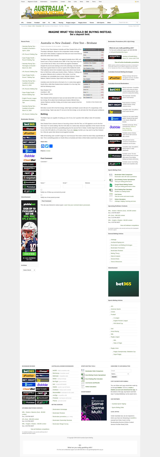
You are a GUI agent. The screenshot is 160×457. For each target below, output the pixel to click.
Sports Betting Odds (118, 407)
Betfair (76, 130)
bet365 (55, 370)
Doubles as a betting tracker (122, 191)
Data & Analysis (115, 256)
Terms (94, 1)
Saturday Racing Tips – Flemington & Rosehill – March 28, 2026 (29, 66)
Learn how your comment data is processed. (77, 205)
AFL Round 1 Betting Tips (29, 114)
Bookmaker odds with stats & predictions (126, 176)
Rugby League (70, 22)
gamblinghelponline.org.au (120, 52)
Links (75, 1)
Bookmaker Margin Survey (60, 424)
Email (65, 183)
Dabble (55, 387)
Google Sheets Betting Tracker (124, 184)
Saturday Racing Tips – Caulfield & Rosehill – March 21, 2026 (29, 83)
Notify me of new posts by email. (50, 197)
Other (109, 22)
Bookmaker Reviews (117, 250)
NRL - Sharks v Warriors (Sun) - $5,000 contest (122, 210)
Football (37, 22)
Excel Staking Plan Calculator (123, 189)
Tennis (92, 22)
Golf (44, 22)
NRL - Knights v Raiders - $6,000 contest (120, 220)
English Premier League (121, 320)
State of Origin (118, 343)
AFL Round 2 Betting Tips (29, 89)
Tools (100, 1)
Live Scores (118, 194)
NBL (54, 22)
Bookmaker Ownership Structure (62, 420)
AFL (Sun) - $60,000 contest (116, 215)
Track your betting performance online (125, 186)
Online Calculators (120, 199)
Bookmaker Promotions (118, 248)
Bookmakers (43, 1)
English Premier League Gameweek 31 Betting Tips (29, 100)
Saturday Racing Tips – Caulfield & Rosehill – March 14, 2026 (29, 108)
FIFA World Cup (118, 323)
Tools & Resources (116, 261)
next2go (55, 395)
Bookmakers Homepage (60, 409)
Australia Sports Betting (86, 437)
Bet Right (55, 381)
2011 (33, 26)
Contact (63, 1)
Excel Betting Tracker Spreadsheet (125, 179)
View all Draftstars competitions (129, 225)
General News (115, 259)
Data (69, 1)
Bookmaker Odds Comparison (123, 174)
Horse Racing (115, 331)
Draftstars (55, 389)
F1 (49, 22)
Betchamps (56, 373)
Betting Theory (115, 253)
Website (87, 183)
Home (29, 26)
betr (54, 384)
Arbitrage (113, 239)
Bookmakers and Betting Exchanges (121, 245)
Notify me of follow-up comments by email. (53, 192)
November (38, 26)
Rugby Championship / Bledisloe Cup (125, 351)
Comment (44, 161)
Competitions (54, 1)
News (81, 1)
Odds (87, 1)
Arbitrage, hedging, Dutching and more (125, 201)
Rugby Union (82, 22)
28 (43, 26)
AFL (22, 22)
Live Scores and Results (93, 383)
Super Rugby (117, 354)
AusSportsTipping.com (117, 242)
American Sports (116, 309)
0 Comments (65, 46)
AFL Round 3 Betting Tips (29, 71)
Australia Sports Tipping (119, 404)
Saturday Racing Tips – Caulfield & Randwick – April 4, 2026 (29, 48)
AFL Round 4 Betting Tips (29, 54)
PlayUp (55, 401)
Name (43, 183)
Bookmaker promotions (59, 416)
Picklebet (55, 398)
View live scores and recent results (124, 196)
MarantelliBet (57, 392)
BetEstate (55, 376)
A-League (116, 318)
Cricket (29, 22)
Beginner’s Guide (32, 1)
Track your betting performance (123, 181)
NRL (115, 340)
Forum (23, 1)
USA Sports (100, 22)
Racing (61, 22)
